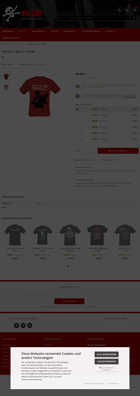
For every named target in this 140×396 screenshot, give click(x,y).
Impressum (113, 383)
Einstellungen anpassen (106, 369)
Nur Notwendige (106, 361)
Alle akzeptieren (106, 354)
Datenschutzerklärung (94, 383)
